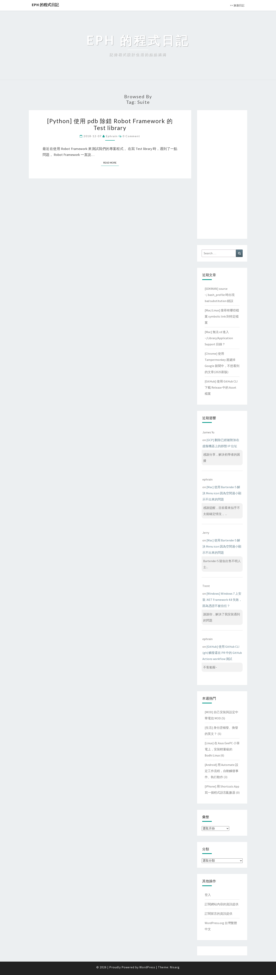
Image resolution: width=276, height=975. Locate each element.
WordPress (147, 967)
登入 (208, 895)
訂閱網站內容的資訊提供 (221, 904)
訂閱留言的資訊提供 (218, 913)
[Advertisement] (222, 173)
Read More (111, 162)
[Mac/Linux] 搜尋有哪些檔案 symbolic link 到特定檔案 (222, 316)
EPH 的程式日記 (45, 4)
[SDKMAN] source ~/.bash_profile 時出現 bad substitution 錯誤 (220, 295)
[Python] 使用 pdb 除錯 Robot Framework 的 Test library (110, 124)
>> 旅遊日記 (237, 5)
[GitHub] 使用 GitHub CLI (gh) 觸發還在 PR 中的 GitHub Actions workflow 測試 (222, 653)
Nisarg (175, 967)
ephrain (112, 136)
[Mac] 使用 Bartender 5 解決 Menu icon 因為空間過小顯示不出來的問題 (221, 493)
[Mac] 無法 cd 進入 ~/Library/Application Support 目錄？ (219, 338)
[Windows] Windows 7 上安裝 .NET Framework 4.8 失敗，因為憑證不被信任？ (222, 600)
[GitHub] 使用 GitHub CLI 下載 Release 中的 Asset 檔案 (221, 387)
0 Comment (131, 136)
